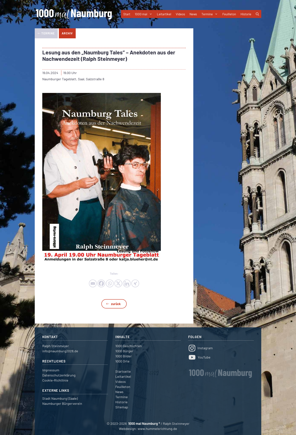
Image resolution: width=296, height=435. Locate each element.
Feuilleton (229, 14)
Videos (180, 14)
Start (126, 14)
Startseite (123, 371)
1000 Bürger (124, 351)
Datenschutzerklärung (59, 375)
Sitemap (121, 407)
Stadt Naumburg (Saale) (60, 398)
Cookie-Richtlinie (55, 380)
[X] (118, 283)
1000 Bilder (123, 356)
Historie (245, 14)
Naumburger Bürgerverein (62, 403)
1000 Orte (122, 361)
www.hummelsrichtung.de (157, 429)
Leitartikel (164, 14)
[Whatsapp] (110, 283)
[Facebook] (101, 283)
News (193, 14)
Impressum (50, 370)
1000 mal (145, 14)
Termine (210, 14)
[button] (257, 14)
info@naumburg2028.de (60, 351)
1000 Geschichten (128, 346)
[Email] (93, 283)
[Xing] (135, 283)
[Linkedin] (127, 283)
